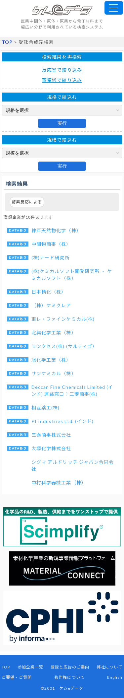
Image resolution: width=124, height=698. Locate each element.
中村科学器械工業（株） (58, 482)
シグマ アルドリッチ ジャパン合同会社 (72, 465)
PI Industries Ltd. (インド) (62, 421)
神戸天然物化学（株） (56, 230)
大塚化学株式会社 (51, 448)
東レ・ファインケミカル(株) (63, 319)
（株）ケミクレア (51, 305)
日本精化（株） (48, 292)
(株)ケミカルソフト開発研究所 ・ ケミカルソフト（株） (71, 274)
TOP (7, 42)
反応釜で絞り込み (62, 70)
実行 (62, 123)
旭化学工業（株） (51, 360)
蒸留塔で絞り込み (62, 80)
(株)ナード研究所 (50, 257)
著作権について (69, 677)
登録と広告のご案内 (70, 666)
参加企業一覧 (30, 666)
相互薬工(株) (45, 407)
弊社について (109, 666)
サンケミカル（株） (53, 373)
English (114, 677)
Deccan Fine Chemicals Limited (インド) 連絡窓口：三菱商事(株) (72, 390)
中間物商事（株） (51, 244)
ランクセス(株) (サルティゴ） (64, 346)
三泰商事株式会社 (51, 435)
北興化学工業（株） (53, 332)
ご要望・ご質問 (17, 677)
